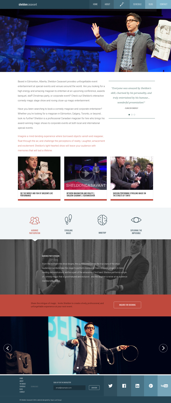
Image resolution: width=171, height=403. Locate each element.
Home (95, 4)
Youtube (164, 384)
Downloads (34, 385)
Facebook (124, 384)
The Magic (121, 4)
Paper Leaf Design (56, 399)
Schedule (137, 4)
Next (150, 99)
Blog (151, 4)
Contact (163, 4)
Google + (151, 384)
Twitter (110, 384)
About (107, 4)
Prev (113, 99)
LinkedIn (137, 384)
